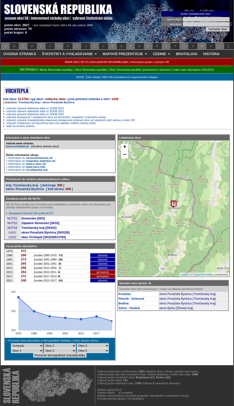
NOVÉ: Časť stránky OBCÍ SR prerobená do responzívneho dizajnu (117, 77)
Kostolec (124, 294)
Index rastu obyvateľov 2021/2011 (193, 69)
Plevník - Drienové (131, 298)
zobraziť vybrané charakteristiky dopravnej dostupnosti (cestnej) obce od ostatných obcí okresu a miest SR (70, 120)
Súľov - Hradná (129, 308)
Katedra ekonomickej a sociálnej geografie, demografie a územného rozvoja (143, 395)
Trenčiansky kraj (29, 102)
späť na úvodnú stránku (20, 126)
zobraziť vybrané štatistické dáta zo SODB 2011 (35, 111)
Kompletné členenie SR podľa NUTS (31, 213)
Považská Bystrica (30, 189)
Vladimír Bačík (106, 392)
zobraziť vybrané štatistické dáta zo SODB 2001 (35, 114)
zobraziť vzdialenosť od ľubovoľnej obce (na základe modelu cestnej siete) (51, 123)
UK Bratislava (135, 398)
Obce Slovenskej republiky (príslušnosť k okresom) (140, 69)
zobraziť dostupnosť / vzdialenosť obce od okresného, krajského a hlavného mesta (56, 117)
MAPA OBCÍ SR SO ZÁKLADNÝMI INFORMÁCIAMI (96, 62)
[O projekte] (125, 392)
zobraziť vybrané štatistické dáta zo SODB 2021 (35, 108)
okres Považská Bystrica (58, 102)
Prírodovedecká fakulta (111, 398)
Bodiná (123, 303)
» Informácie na (29, 157)
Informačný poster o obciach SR (149, 62)
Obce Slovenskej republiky (91, 69)
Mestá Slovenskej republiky (56, 69)
